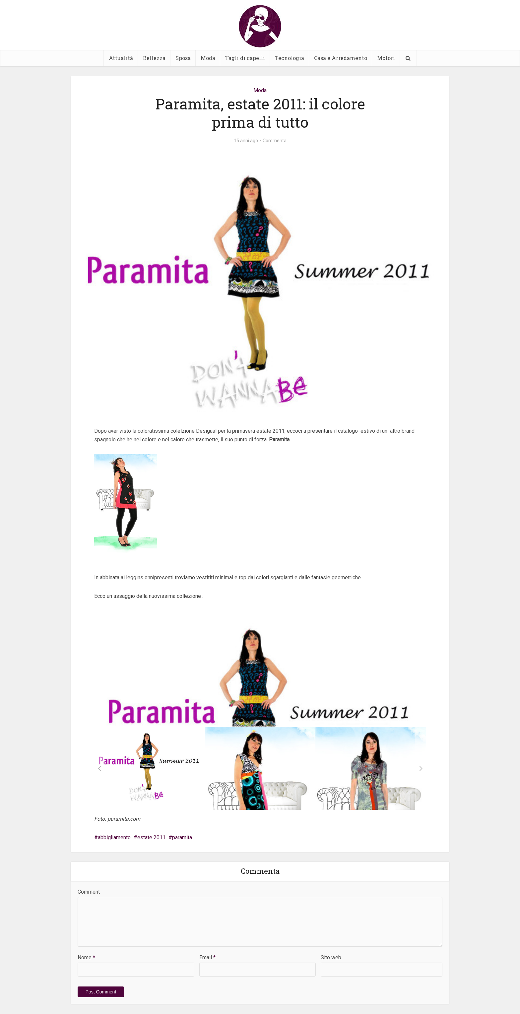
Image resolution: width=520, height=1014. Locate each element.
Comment (89, 892)
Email (207, 957)
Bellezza (154, 57)
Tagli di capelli (245, 57)
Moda (208, 57)
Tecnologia (289, 57)
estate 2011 (151, 837)
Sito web (331, 957)
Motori (386, 57)
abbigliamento (114, 837)
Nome (86, 957)
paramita (182, 837)
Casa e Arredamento (340, 57)
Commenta (275, 140)
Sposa (183, 57)
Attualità (121, 57)
